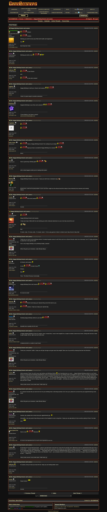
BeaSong (11, 103)
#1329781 (96, 330)
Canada (10, 94)
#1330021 (96, 370)
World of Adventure (57, 12)
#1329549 (96, 83)
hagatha (11, 86)
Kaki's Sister (12, 142)
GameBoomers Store (92, 12)
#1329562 (96, 194)
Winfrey (11, 178)
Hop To (36, 495)
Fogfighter (11, 123)
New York (11, 381)
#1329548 (96, 67)
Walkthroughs (14, 12)
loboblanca (76, 506)
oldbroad (11, 70)
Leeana (11, 372)
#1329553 (96, 120)
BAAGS (67, 9)
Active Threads (55, 21)
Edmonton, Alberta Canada (14, 341)
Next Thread (77, 493)
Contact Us (87, 500)
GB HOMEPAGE (13, 19)
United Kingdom (12, 270)
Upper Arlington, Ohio (13, 440)
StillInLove (57, 506)
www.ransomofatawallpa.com (27, 116)
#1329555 (96, 140)
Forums (21, 19)
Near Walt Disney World (13, 295)
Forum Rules (12, 500)
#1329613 (96, 280)
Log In (95, 19)
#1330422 (96, 476)
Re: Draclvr (34, 259)
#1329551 (96, 100)
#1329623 (96, 298)
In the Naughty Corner (13, 47)
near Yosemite (11, 63)
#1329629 (96, 313)
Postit (64, 506)
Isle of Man (11, 168)
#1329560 (96, 176)
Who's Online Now (14, 504)
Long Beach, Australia (13, 326)
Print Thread (12, 25)
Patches (68, 12)
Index (53, 493)
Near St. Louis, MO (12, 255)
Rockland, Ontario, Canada (14, 310)
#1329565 (96, 211)
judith (10, 333)
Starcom (11, 301)
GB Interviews (57, 9)
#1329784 (96, 347)
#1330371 (96, 461)
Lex (10, 160)
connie (10, 197)
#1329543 (96, 28)
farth (61, 506)
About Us (92, 9)
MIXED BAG (28, 19)
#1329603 (96, 259)
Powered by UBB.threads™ (53, 511)
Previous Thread (29, 493)
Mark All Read (19, 500)
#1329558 (96, 157)
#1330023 (96, 388)
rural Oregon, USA (12, 115)
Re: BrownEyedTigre (36, 51)
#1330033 (96, 411)
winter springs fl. (12, 205)
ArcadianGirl (70, 506)
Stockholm (11, 136)
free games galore (29, 12)
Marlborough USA (12, 151)
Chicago (10, 78)
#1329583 (96, 236)
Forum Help (65, 21)
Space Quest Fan (13, 430)
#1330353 (96, 444)
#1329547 (96, 51)
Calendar (47, 21)
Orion (10, 283)
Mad (10, 261)
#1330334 (96, 428)
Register (89, 19)
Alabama (10, 227)
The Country (11, 190)
